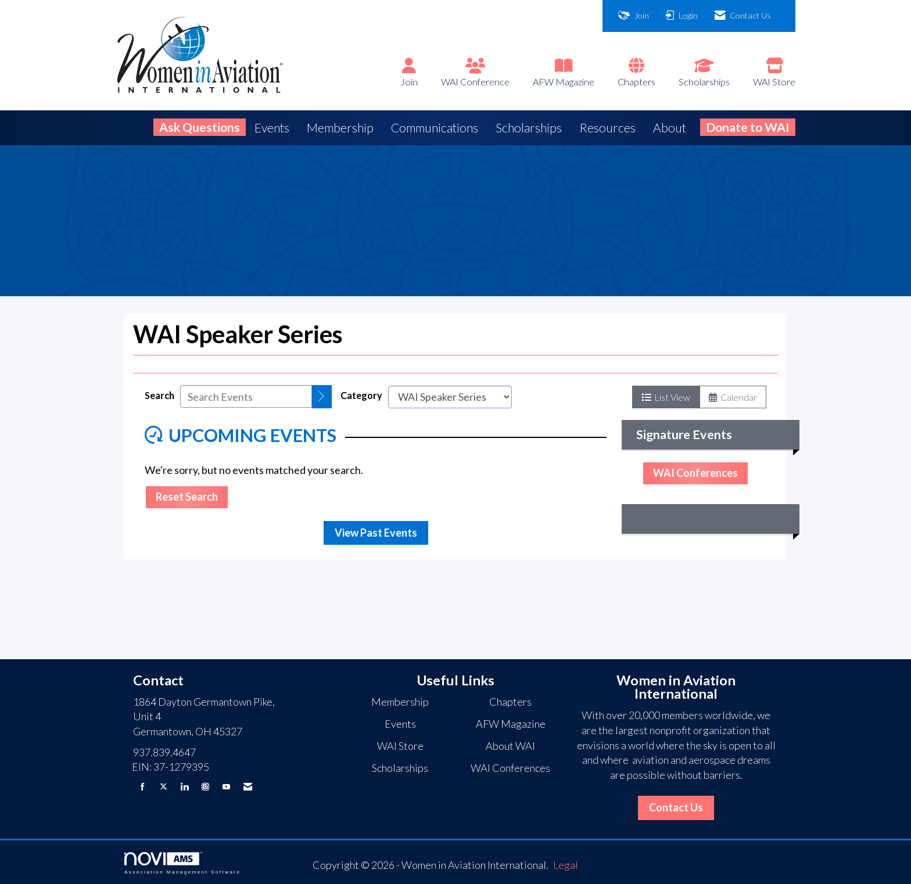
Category (361, 395)
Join (409, 81)
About (669, 127)
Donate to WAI (748, 127)
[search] (322, 396)
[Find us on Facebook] (142, 787)
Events (271, 127)
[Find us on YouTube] (226, 787)
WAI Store (774, 81)
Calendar (733, 397)
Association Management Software (182, 863)
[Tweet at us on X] (163, 787)
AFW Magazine (563, 81)
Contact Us (676, 807)
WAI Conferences (695, 472)
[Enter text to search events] (246, 396)
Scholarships (704, 81)
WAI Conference (475, 81)
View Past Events (376, 532)
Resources (607, 127)
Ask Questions (199, 127)
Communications (434, 127)
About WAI (510, 745)
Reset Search (187, 496)
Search (159, 395)
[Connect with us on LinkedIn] (184, 787)
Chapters (636, 81)
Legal (565, 864)
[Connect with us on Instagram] (205, 787)
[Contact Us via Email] (248, 787)
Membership (340, 127)
